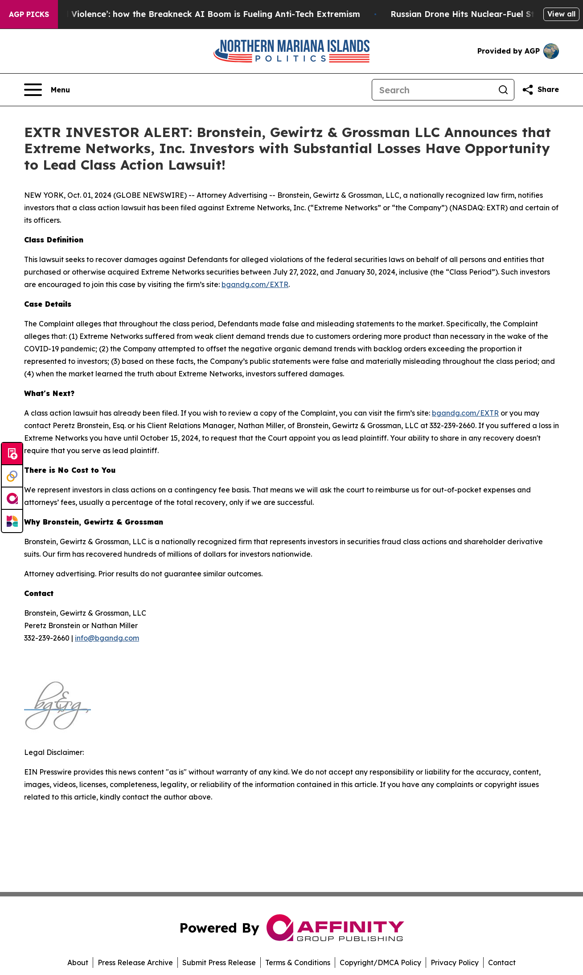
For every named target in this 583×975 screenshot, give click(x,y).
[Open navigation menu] (47, 90)
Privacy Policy (455, 962)
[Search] (432, 89)
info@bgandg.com (107, 637)
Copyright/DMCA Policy (380, 962)
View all (561, 13)
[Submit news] (12, 454)
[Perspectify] (12, 476)
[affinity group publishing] (12, 499)
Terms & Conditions (297, 962)
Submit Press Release (219, 962)
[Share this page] (540, 90)
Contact (502, 962)
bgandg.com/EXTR (255, 284)
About (77, 962)
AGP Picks (29, 14)
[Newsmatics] (12, 521)
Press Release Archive (135, 962)
